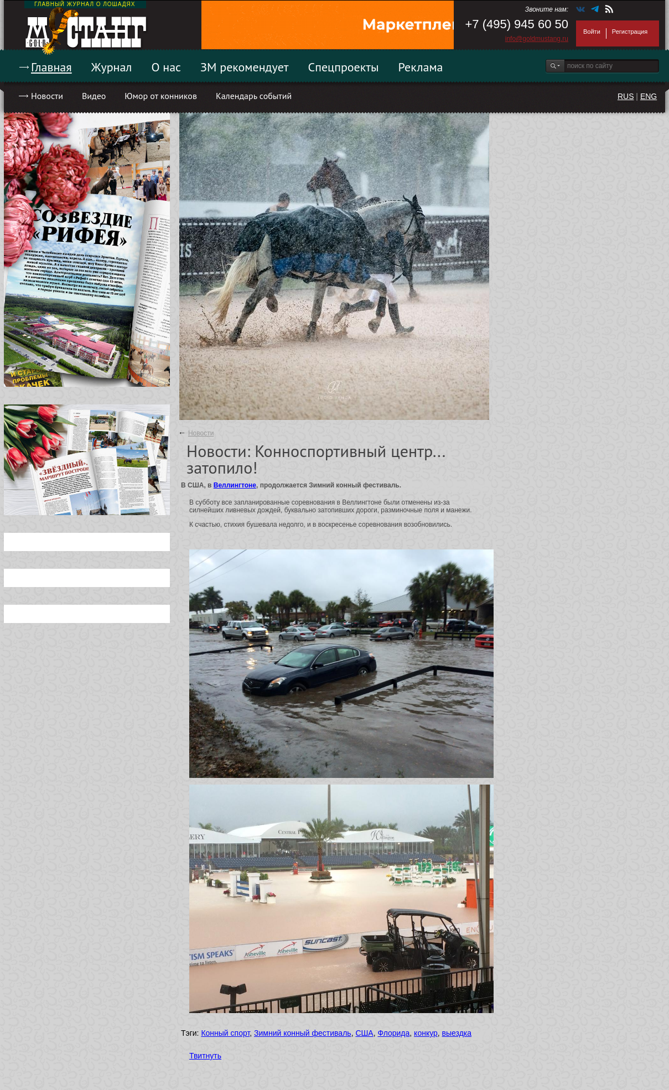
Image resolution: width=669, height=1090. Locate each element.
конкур (426, 1033)
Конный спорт (225, 1033)
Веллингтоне (235, 485)
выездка (456, 1033)
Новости (47, 95)
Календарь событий (254, 95)
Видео (94, 95)
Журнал (111, 67)
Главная (51, 67)
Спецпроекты (343, 67)
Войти (591, 31)
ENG (648, 96)
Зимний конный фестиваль (302, 1033)
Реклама (420, 67)
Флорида (393, 1033)
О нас (166, 67)
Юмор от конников (161, 95)
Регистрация (629, 31)
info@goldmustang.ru (536, 39)
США (364, 1033)
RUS (626, 96)
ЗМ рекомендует (244, 67)
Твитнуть (205, 1055)
